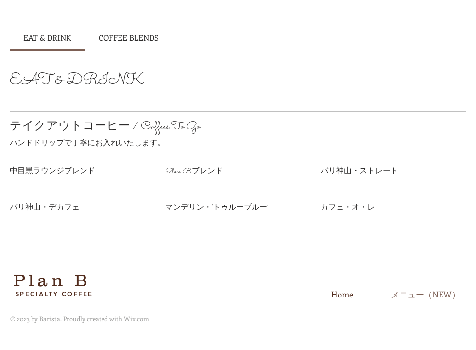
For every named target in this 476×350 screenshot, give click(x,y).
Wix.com (136, 319)
